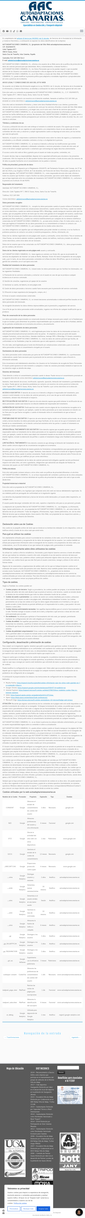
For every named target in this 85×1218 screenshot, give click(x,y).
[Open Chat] (79, 1212)
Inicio (4, 40)
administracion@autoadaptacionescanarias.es (23, 79)
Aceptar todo (43, 1209)
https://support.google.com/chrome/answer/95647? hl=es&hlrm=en (42, 707)
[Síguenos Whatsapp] (18, 31)
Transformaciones (12, 1056)
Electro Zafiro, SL (47, 1215)
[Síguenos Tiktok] (14, 31)
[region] (28, 1199)
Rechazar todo (28, 1209)
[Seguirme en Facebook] (4, 31)
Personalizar (14, 1209)
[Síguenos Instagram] (11, 31)
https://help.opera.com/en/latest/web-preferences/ (29, 716)
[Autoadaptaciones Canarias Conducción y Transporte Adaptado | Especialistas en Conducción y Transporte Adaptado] (42, 12)
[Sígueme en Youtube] (8, 31)
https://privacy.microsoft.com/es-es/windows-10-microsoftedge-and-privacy (45, 719)
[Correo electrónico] (21, 31)
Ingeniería (76, 1056)
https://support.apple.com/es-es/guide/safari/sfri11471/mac (32, 714)
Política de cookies (20, 1203)
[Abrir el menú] (81, 31)
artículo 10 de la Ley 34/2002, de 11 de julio (33, 57)
